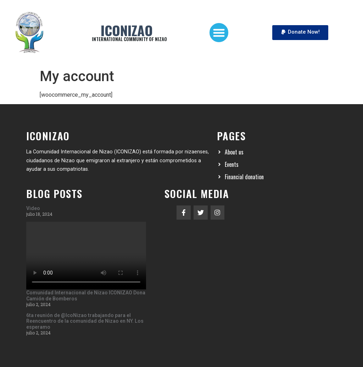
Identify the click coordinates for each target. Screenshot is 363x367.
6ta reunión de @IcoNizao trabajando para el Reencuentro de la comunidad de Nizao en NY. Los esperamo (85, 321)
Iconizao (127, 30)
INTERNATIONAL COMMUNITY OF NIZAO (129, 39)
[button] (218, 32)
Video (33, 208)
